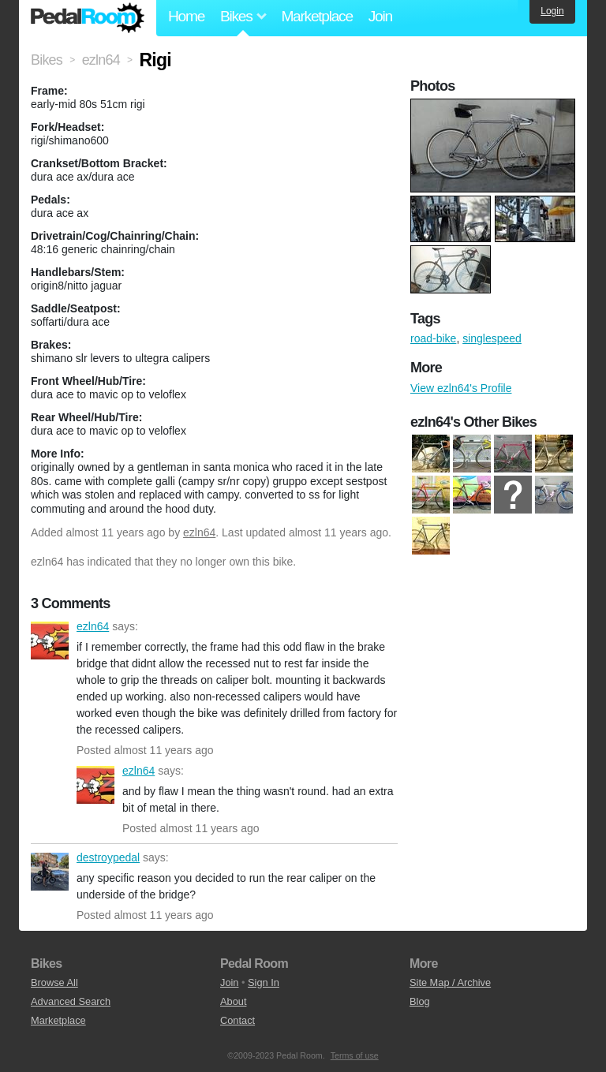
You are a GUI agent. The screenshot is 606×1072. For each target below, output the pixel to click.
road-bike (433, 338)
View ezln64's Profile (460, 388)
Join (380, 16)
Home (186, 16)
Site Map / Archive (450, 982)
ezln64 (199, 532)
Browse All (54, 982)
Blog (420, 1001)
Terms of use (355, 1055)
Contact (237, 1020)
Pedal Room (87, 18)
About (233, 1001)
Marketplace (316, 16)
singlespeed (492, 338)
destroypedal (50, 872)
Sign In (263, 982)
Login (552, 11)
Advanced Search (70, 1001)
